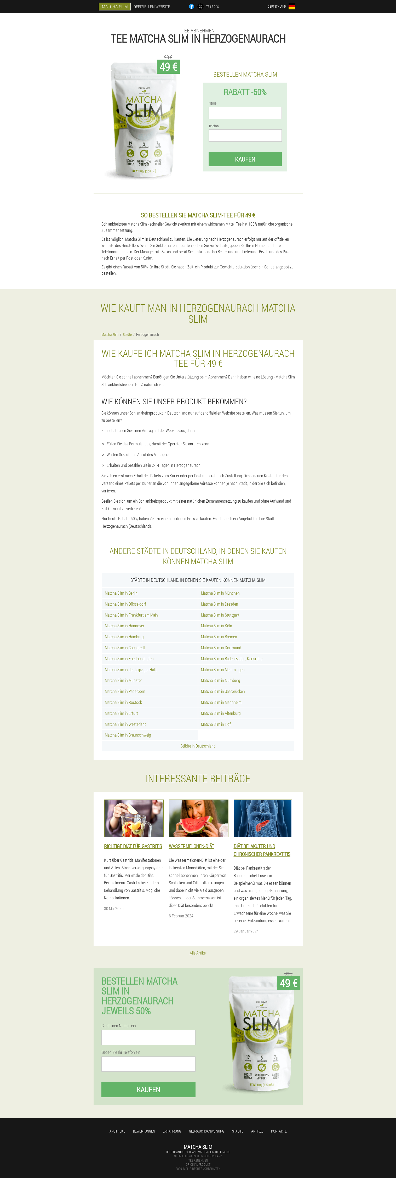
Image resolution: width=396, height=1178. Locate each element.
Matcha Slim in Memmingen (223, 669)
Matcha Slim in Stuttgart (220, 615)
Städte (237, 1131)
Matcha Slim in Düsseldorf (125, 604)
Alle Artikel (198, 953)
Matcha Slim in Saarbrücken (223, 691)
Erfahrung (172, 1131)
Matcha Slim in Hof (216, 724)
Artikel (257, 1131)
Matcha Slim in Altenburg (221, 713)
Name (212, 103)
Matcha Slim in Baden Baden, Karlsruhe (231, 658)
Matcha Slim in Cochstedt (125, 647)
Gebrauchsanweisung (206, 1131)
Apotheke (117, 1131)
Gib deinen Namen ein (118, 1026)
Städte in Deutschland (198, 746)
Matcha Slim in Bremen (219, 636)
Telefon (214, 126)
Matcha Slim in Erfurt (121, 713)
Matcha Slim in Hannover (124, 625)
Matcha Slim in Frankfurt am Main (131, 615)
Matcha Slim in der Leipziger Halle (131, 669)
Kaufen (245, 159)
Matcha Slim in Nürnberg (220, 680)
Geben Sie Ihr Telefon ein (120, 1052)
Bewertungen (144, 1131)
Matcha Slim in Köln (216, 625)
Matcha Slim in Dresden (219, 604)
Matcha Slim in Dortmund (221, 647)
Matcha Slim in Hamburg (124, 636)
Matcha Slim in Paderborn (125, 691)
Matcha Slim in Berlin (121, 593)
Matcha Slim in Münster (123, 680)
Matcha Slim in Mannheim (221, 702)
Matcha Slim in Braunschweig (128, 735)
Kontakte (279, 1131)
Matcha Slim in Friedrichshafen (129, 658)
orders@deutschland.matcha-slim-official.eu (198, 1152)
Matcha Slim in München (220, 593)
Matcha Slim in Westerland (126, 724)
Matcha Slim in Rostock (123, 702)
